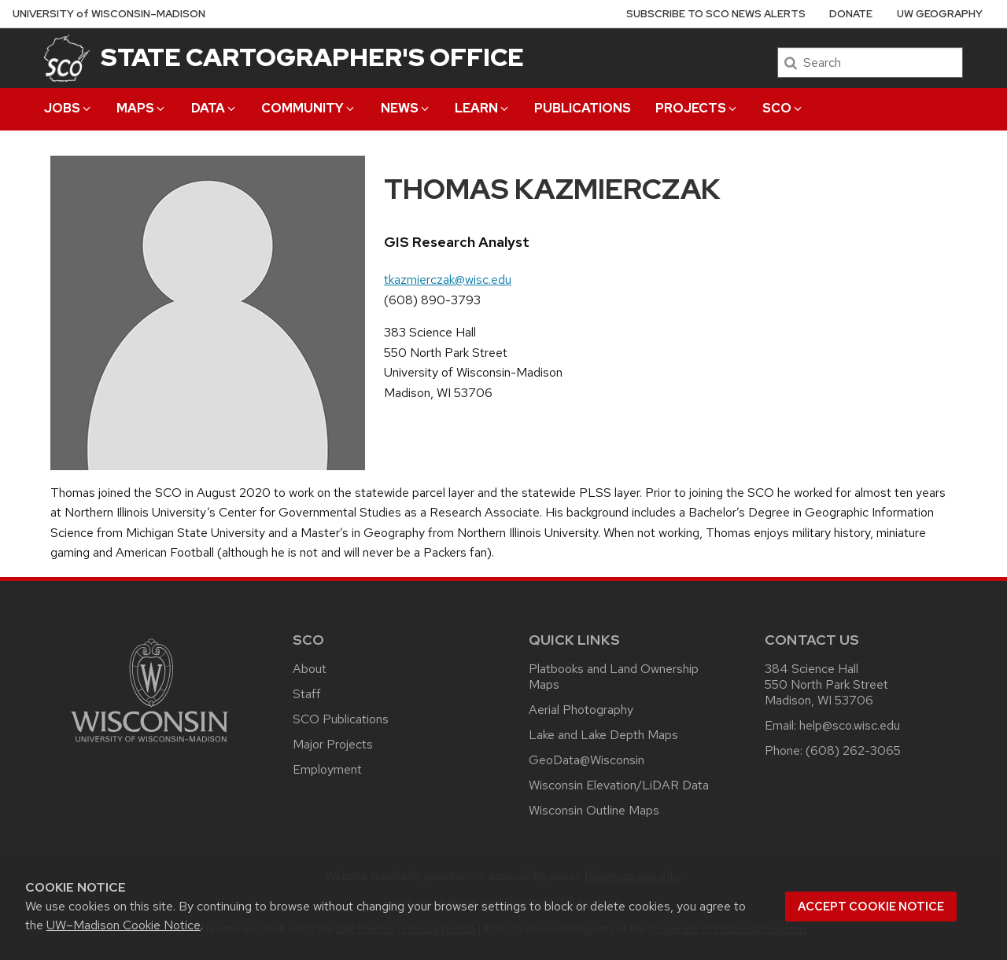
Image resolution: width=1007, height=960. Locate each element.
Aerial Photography (581, 709)
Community (308, 108)
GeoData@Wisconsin (586, 760)
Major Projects (333, 744)
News (406, 108)
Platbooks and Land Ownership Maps (614, 676)
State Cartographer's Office (312, 57)
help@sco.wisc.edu (849, 725)
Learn (483, 108)
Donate (850, 13)
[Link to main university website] (149, 745)
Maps (141, 108)
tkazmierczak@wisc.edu (447, 279)
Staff (307, 694)
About (309, 668)
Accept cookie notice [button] (871, 906)
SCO (783, 108)
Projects (697, 108)
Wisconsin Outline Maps (594, 810)
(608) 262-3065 (853, 750)
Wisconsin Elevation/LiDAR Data (619, 785)
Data (214, 108)
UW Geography (940, 13)
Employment (327, 769)
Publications (582, 108)
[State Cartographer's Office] (67, 58)
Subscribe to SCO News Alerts (716, 13)
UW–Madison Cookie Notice (123, 925)
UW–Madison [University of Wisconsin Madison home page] (109, 13)
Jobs (68, 108)
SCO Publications (341, 719)
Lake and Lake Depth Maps (603, 734)
